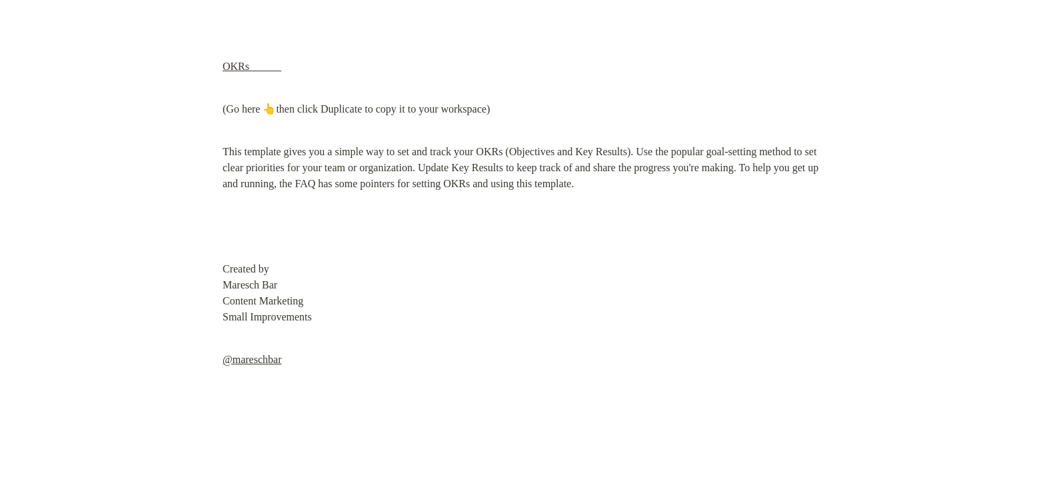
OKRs (252, 66)
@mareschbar (252, 359)
